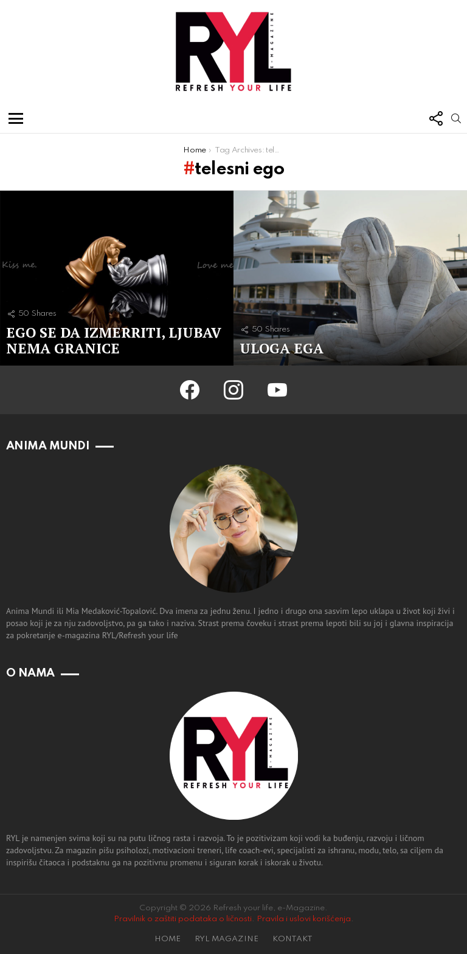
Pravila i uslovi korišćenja (304, 919)
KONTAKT (292, 939)
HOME (167, 939)
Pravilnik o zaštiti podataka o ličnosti (183, 919)
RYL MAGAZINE (226, 939)
